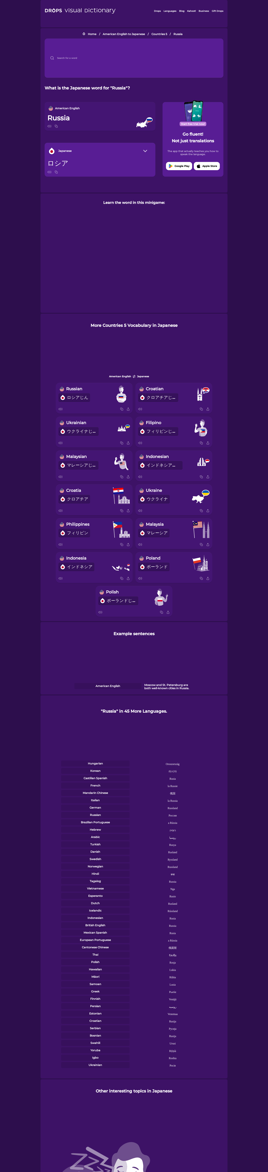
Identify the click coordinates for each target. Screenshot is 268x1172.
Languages (170, 11)
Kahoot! (191, 11)
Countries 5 (159, 34)
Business (204, 11)
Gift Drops (217, 11)
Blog (181, 11)
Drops (157, 11)
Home (92, 34)
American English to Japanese (124, 34)
